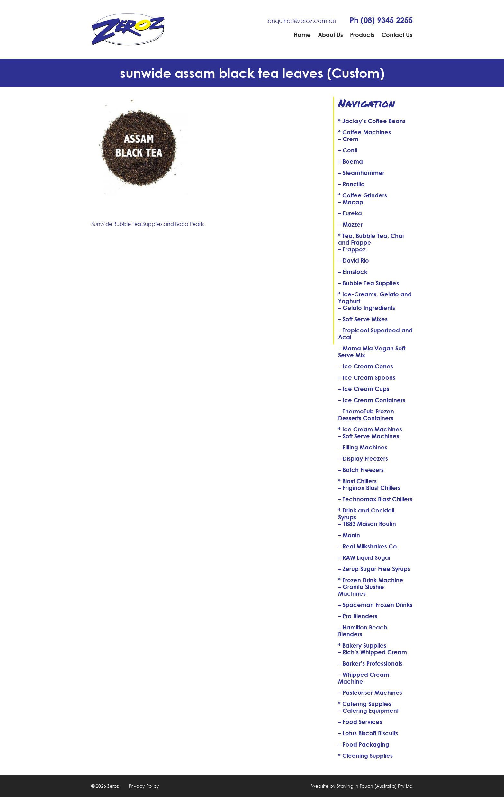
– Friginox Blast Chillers (369, 487)
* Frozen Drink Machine (370, 580)
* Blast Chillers (357, 481)
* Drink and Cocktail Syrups (366, 514)
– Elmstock (352, 271)
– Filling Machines (362, 447)
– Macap (350, 201)
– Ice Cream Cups (363, 388)
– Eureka (350, 213)
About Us (330, 34)
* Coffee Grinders (362, 195)
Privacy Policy (144, 786)
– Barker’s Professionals (370, 663)
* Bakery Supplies (362, 645)
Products (362, 34)
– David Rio (353, 260)
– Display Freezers (363, 458)
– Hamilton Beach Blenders (362, 631)
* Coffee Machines (364, 132)
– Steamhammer (361, 172)
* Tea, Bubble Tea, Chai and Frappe (371, 239)
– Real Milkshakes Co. (368, 546)
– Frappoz (351, 249)
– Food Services (360, 721)
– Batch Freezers (361, 469)
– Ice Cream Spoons (366, 377)
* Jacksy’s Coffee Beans (372, 120)
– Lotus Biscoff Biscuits (368, 733)
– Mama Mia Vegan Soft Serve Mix (371, 351)
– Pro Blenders (357, 616)
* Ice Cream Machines (370, 429)
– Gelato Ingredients (366, 307)
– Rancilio (351, 183)
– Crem (348, 138)
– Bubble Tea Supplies (368, 282)
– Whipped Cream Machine (363, 678)
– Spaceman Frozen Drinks (375, 604)
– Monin (349, 535)
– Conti (347, 150)
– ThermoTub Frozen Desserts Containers (366, 414)
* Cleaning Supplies (365, 755)
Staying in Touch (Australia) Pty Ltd (375, 786)
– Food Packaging (363, 744)
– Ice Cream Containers (371, 399)
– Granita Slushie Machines (361, 590)
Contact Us (397, 34)
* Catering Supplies (365, 703)
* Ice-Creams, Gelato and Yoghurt (375, 297)
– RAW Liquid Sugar (364, 557)
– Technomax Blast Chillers (375, 499)
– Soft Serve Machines (368, 435)
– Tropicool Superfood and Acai (375, 333)
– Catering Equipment (368, 710)
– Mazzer (350, 224)
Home (302, 34)
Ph (381, 19)
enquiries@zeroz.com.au (302, 20)
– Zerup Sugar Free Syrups (374, 568)
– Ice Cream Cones (365, 366)
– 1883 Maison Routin (367, 523)
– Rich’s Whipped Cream (372, 652)
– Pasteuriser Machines (370, 692)
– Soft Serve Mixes (363, 318)
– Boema (350, 161)
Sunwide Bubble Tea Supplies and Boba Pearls (147, 224)
